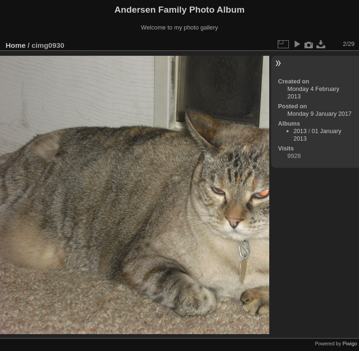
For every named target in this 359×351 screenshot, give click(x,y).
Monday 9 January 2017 (319, 113)
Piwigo (350, 343)
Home (16, 45)
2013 (300, 130)
